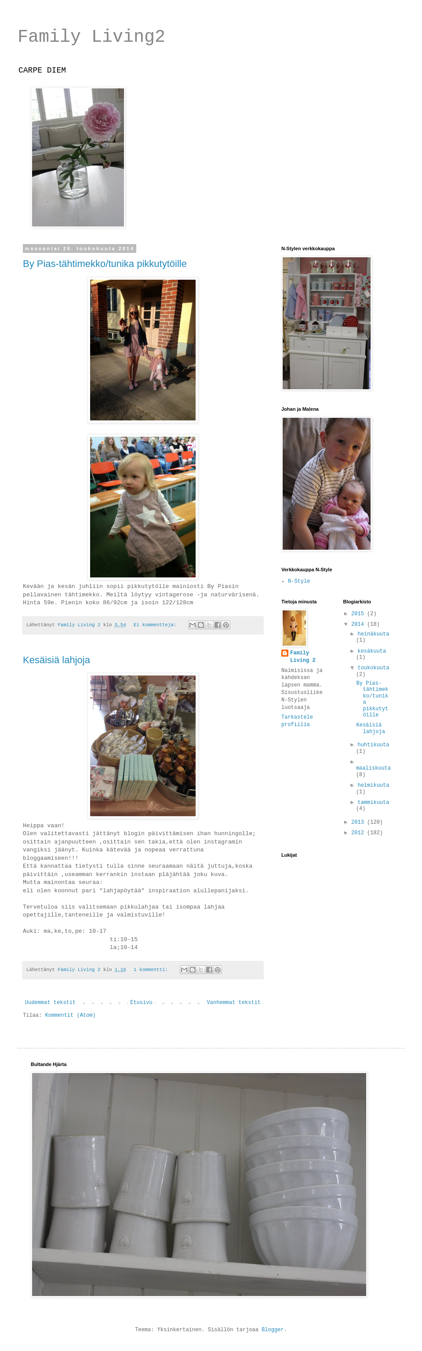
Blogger (273, 1330)
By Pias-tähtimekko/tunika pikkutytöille (105, 263)
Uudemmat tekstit (50, 1003)
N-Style (299, 581)
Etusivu (141, 1003)
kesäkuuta (371, 651)
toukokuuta (373, 668)
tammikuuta (373, 803)
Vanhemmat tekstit (234, 1003)
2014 (359, 624)
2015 (359, 614)
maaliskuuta (373, 768)
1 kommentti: (152, 969)
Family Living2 (91, 37)
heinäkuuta (373, 634)
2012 (359, 833)
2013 (359, 822)
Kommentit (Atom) (70, 1015)
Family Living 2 (303, 657)
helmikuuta (373, 785)
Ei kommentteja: (156, 625)
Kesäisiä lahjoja (56, 659)
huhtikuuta (373, 745)
